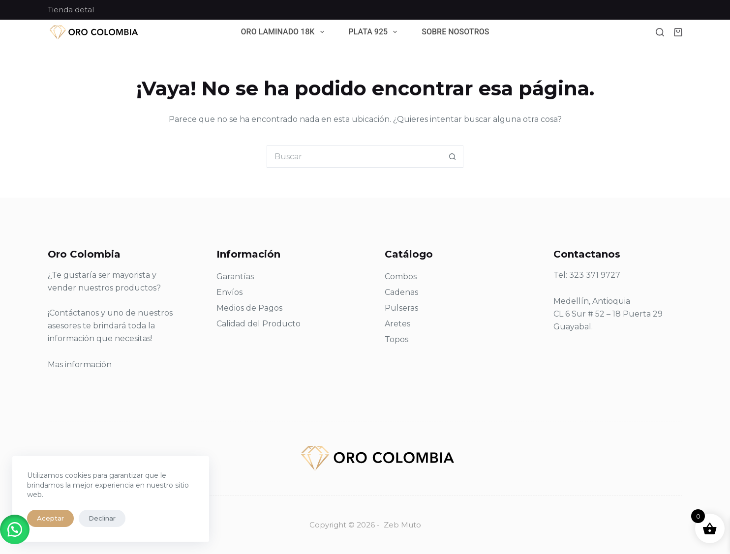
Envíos (229, 292)
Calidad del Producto (258, 323)
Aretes (397, 323)
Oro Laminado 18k (284, 32)
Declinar (102, 518)
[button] (15, 529)
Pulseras (401, 308)
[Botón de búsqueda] (452, 157)
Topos (396, 339)
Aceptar (50, 518)
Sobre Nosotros (455, 32)
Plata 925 (375, 32)
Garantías (235, 276)
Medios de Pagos (249, 308)
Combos (401, 276)
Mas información (80, 364)
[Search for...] (354, 157)
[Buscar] (660, 32)
